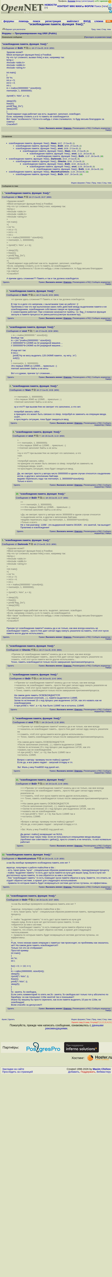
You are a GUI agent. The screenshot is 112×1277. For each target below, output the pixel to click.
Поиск (97, 6)
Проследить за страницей (17, 1071)
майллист (73, 21)
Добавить (73, 1071)
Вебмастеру (104, 1071)
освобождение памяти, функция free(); (29, 143)
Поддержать (88, 1071)
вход (78, 1)
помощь (24, 21)
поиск (36, 21)
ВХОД (87, 21)
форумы (8, 21)
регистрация (87, 1)
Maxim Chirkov (102, 1069)
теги (105, 6)
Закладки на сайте (13, 1069)
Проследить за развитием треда (98, 37)
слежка (98, 21)
